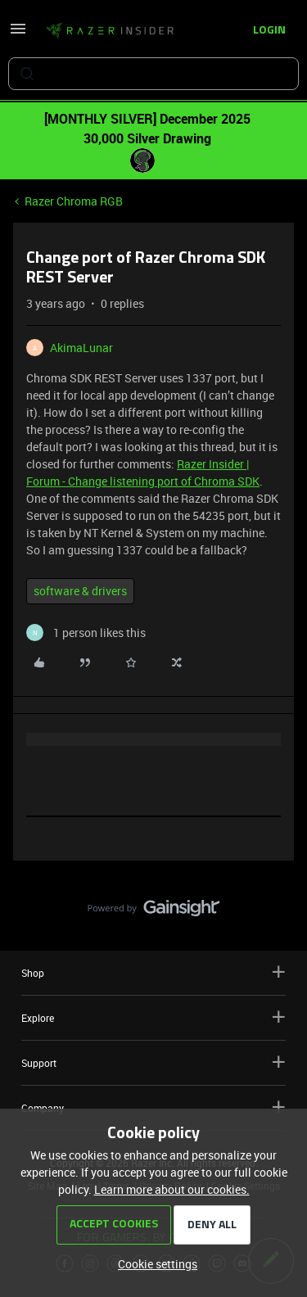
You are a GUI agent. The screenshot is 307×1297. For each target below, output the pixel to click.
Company (153, 1107)
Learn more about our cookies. (172, 1189)
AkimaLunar (81, 347)
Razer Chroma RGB (74, 201)
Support (153, 1062)
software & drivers (80, 591)
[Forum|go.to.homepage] (109, 31)
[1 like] (86, 632)
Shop (153, 972)
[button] (18, 34)
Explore (153, 1017)
